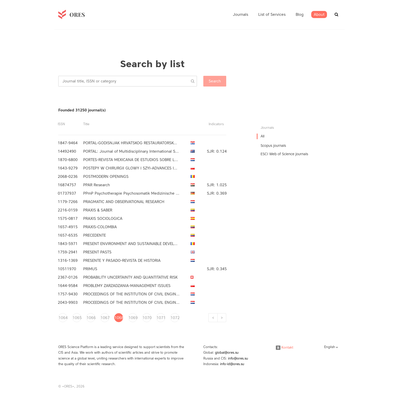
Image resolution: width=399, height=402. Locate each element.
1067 (105, 317)
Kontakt (284, 347)
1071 (160, 317)
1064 (63, 317)
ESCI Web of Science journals (284, 154)
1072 (174, 317)
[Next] (221, 317)
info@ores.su (238, 358)
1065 (77, 317)
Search (215, 81)
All (262, 136)
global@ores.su (227, 352)
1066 (91, 317)
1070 (146, 317)
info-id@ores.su (232, 364)
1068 (119, 317)
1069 (133, 317)
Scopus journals (273, 145)
